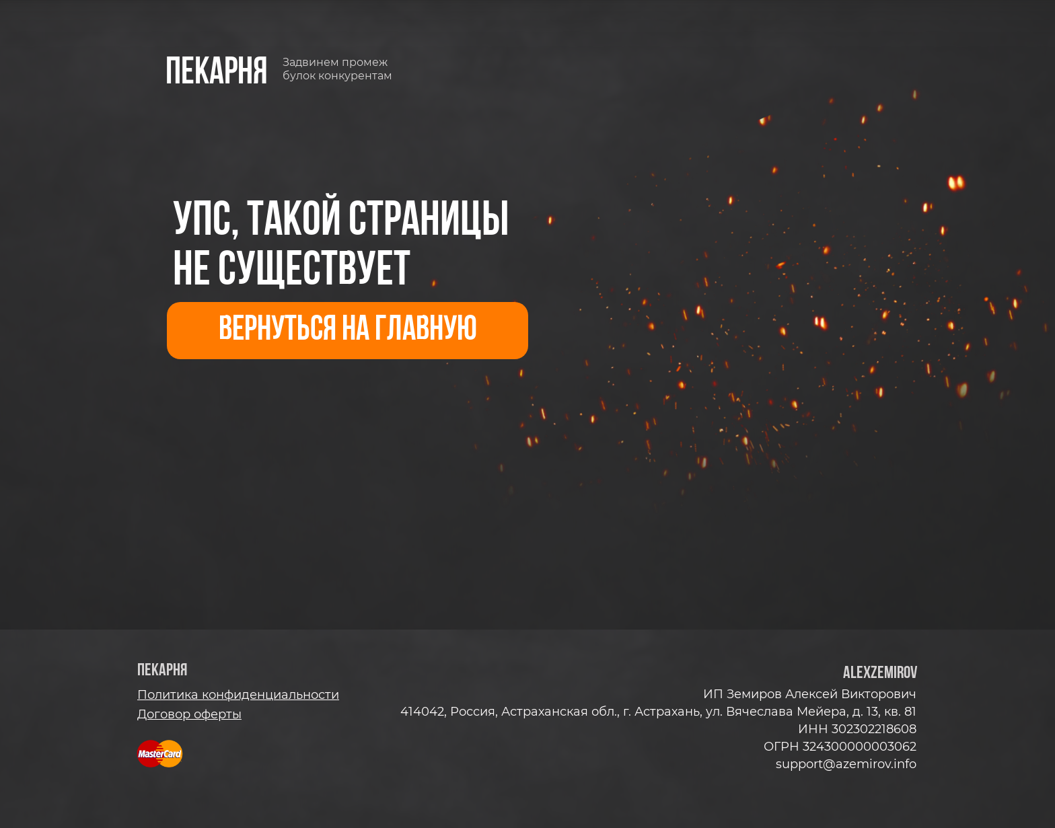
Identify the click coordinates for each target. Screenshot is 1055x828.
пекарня (217, 73)
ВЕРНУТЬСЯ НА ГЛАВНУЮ (348, 330)
